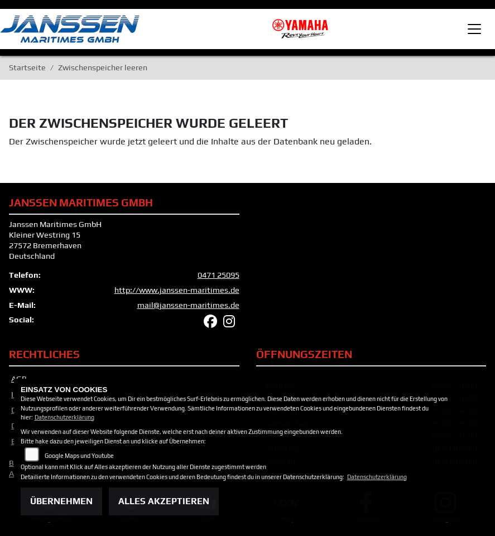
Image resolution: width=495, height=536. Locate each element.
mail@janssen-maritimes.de (188, 305)
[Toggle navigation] (474, 29)
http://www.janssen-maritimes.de (176, 290)
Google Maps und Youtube (79, 455)
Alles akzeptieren (163, 501)
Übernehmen (61, 501)
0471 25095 (218, 275)
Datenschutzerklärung (64, 417)
